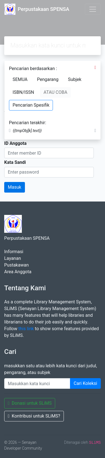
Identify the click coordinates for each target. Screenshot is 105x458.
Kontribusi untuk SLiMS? (34, 416)
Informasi (13, 251)
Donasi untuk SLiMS (30, 403)
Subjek (74, 79)
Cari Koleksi (85, 383)
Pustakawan (16, 265)
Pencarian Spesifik (31, 105)
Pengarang (48, 79)
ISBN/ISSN (23, 92)
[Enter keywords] (37, 383)
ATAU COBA (55, 92)
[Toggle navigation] (93, 9)
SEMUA (20, 79)
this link (26, 328)
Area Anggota (17, 271)
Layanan (12, 258)
